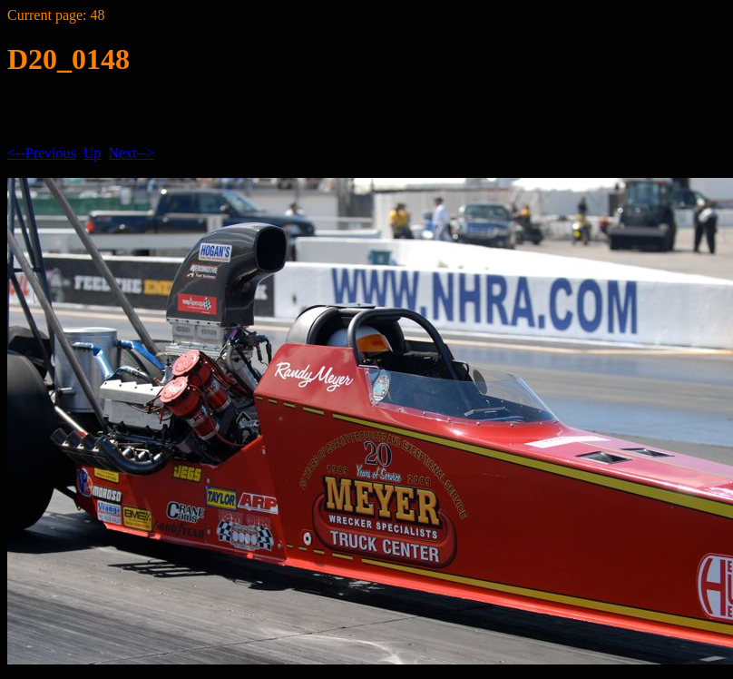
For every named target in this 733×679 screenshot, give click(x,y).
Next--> (131, 153)
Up (92, 153)
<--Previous (41, 153)
